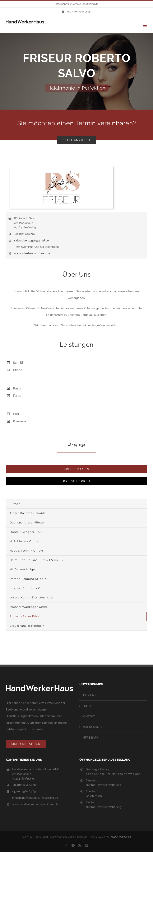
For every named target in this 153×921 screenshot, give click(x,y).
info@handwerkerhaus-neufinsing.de (76, 3)
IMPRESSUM (90, 737)
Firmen (15, 504)
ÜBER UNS (89, 695)
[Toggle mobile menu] (145, 27)
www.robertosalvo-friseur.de (32, 253)
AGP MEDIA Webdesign (118, 836)
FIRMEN (87, 706)
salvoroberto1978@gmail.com (32, 240)
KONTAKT (88, 716)
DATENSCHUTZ (92, 727)
